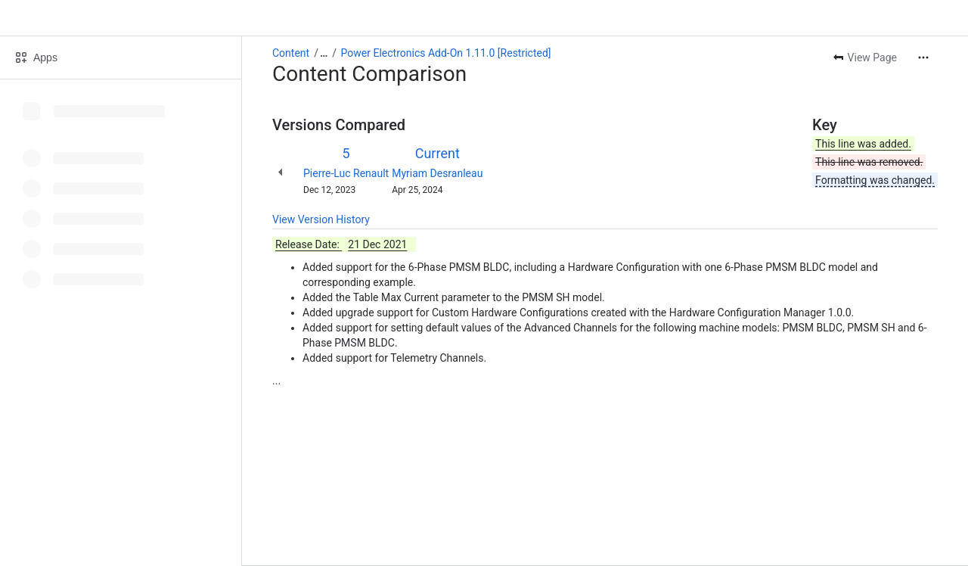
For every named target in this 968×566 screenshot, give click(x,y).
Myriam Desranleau (437, 173)
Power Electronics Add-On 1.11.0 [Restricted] (446, 53)
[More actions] (923, 57)
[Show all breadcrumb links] (323, 53)
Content (290, 53)
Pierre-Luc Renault (346, 173)
